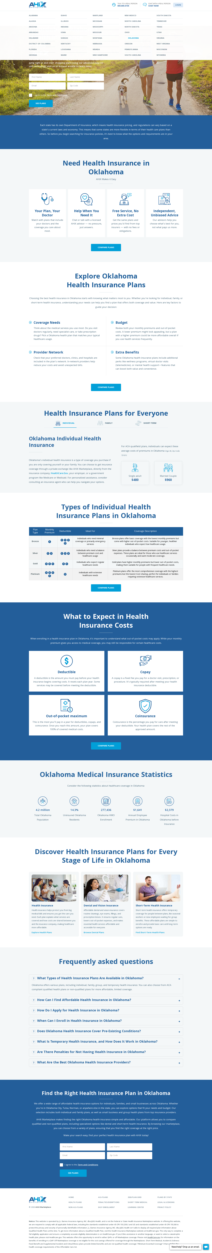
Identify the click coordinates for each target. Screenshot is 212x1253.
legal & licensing (166, 1202)
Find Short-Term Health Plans (150, 933)
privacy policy (164, 1207)
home (71, 1197)
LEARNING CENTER (138, 14)
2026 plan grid (134, 1197)
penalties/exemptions (108, 1202)
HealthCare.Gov (59, 473)
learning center (136, 1207)
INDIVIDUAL (65, 423)
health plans (75, 1202)
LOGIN (178, 5)
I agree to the (48, 95)
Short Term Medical (137, 1202)
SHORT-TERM (145, 423)
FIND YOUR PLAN (73, 14)
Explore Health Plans (42, 933)
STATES (106, 14)
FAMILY (104, 423)
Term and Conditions (57, 95)
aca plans (103, 1197)
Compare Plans (106, 247)
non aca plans (76, 1207)
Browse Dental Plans (94, 933)
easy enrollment (106, 1207)
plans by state (165, 1197)
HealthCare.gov (154, 1237)
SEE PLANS (41, 103)
